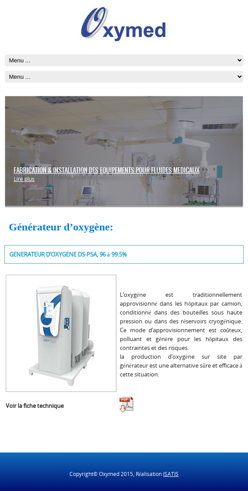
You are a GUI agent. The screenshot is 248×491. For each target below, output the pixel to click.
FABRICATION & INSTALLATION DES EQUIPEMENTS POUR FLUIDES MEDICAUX (106, 170)
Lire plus (24, 179)
